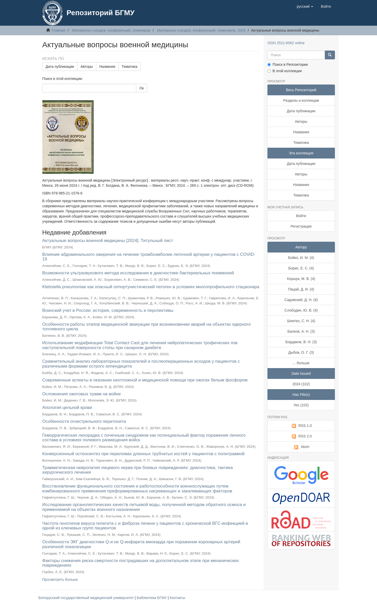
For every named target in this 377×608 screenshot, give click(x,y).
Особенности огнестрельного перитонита (84, 421)
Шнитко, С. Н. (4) (301, 321)
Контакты (177, 598)
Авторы (86, 66)
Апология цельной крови (67, 407)
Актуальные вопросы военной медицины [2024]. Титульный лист (107, 240)
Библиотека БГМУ (152, 598)
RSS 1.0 (301, 426)
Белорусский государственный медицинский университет (86, 598)
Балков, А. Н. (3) (301, 331)
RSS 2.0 (301, 436)
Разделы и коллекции (301, 100)
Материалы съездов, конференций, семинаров (111, 30)
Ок (141, 88)
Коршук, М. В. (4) (301, 279)
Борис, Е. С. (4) (301, 268)
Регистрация (301, 226)
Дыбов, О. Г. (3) (301, 352)
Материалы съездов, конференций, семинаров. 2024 (201, 30)
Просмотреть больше (60, 579)
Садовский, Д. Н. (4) (301, 300)
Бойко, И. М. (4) (301, 258)
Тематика (129, 66)
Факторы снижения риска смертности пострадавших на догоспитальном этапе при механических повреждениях (140, 563)
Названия (107, 66)
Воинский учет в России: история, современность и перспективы (107, 310)
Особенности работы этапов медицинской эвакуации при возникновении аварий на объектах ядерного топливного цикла (146, 327)
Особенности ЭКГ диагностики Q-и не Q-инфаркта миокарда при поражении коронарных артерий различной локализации (141, 544)
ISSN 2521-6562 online (286, 43)
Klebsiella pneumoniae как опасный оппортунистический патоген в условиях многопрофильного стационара (150, 286)
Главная (58, 30)
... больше (301, 363)
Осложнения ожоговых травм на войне (81, 393)
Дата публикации (60, 66)
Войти (301, 216)
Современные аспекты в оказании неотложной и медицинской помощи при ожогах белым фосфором (145, 380)
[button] (305, 6)
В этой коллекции (284, 71)
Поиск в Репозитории (287, 64)
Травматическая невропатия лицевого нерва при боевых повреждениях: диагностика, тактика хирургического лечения (137, 470)
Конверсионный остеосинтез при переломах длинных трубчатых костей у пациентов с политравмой (143, 453)
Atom (301, 447)
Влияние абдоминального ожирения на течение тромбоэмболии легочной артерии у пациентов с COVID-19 (148, 257)
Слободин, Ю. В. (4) (301, 310)
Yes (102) (301, 405)
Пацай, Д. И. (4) (301, 289)
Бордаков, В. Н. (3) (301, 342)
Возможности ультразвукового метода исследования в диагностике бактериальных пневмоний (138, 272)
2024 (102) (301, 384)
